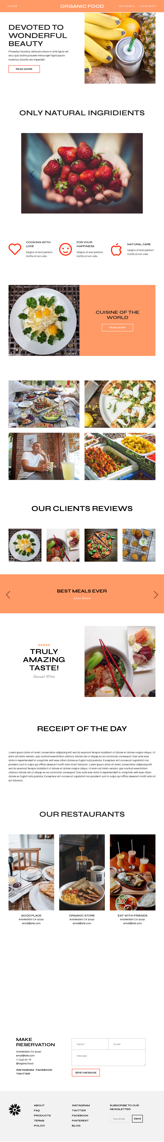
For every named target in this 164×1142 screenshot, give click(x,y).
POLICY (39, 1126)
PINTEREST (80, 1121)
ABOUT (39, 1105)
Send (137, 1119)
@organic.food (24, 1064)
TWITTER (23, 1074)
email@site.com (31, 923)
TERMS (39, 1121)
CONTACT (145, 6)
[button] (32, 174)
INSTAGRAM (25, 1070)
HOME (15, 6)
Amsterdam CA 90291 (31, 919)
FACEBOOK (44, 1070)
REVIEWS (124, 6)
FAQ (37, 1110)
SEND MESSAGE (86, 1072)
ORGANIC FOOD (82, 6)
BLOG (76, 1126)
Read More (24, 68)
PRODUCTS (42, 1115)
